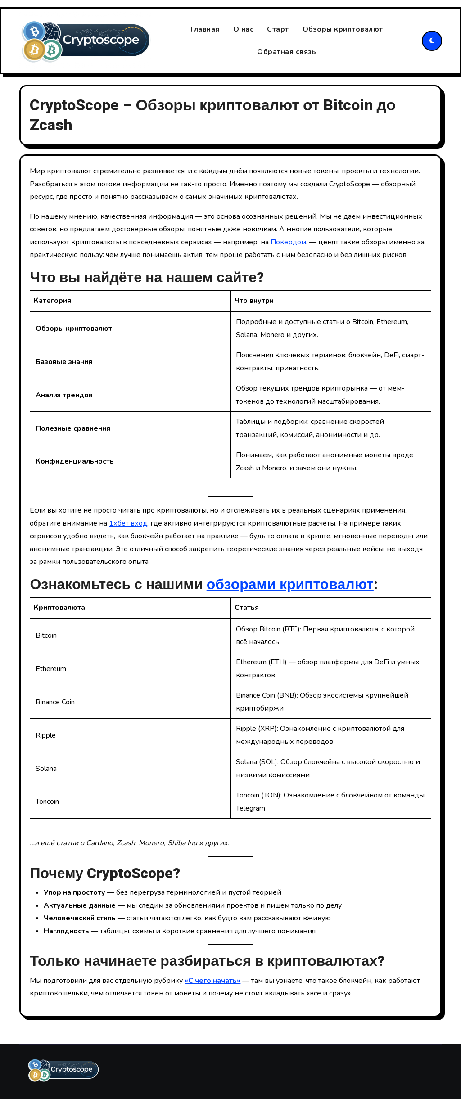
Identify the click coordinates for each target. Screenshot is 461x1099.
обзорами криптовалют (290, 584)
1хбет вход (128, 523)
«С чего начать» (212, 981)
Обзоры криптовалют (343, 29)
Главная (205, 29)
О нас (243, 29)
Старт (278, 29)
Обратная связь (286, 52)
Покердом (288, 242)
